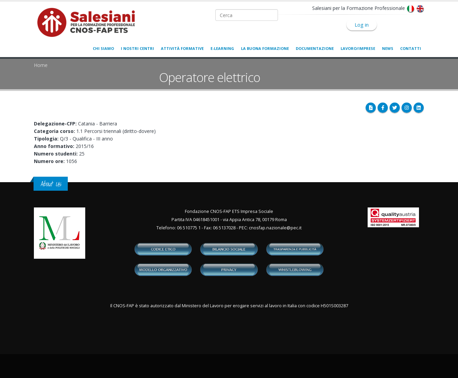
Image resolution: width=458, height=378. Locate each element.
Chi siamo (103, 48)
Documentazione (315, 48)
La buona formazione (265, 48)
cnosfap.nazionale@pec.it (275, 228)
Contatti (410, 48)
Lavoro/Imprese (358, 48)
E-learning (222, 48)
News (387, 48)
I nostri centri (137, 48)
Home (41, 65)
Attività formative (182, 48)
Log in (362, 24)
